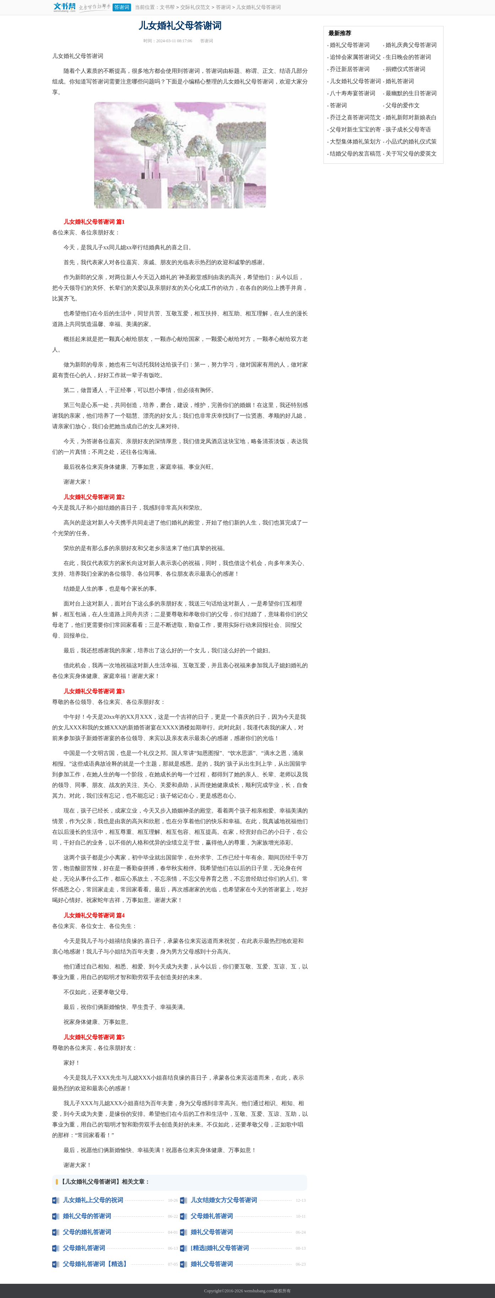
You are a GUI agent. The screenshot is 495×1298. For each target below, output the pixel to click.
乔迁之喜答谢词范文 (355, 117)
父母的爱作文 (403, 105)
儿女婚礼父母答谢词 (355, 81)
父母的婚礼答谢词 (87, 1232)
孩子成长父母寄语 (408, 129)
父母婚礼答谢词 (212, 1216)
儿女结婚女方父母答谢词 (224, 1200)
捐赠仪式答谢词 (405, 69)
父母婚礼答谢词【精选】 (96, 1264)
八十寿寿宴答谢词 (352, 93)
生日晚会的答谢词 (408, 57)
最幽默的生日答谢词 (411, 93)
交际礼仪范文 (195, 7)
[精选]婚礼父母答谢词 (220, 1248)
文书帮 (167, 7)
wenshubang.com (259, 1290)
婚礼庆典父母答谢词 (411, 45)
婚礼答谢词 (400, 81)
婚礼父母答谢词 (212, 1232)
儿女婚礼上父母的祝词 (93, 1200)
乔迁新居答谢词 (350, 69)
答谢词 (121, 7)
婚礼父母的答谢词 (87, 1216)
